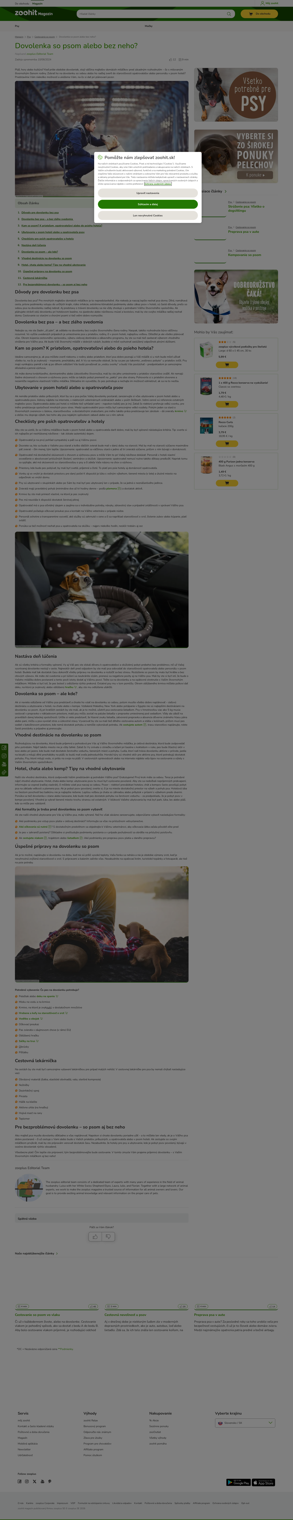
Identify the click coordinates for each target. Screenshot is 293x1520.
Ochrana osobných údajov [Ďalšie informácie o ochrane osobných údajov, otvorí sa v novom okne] (158, 183)
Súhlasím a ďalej (148, 204)
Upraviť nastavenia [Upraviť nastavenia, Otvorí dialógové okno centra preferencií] (147, 193)
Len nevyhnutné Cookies (148, 215)
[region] (148, 187)
